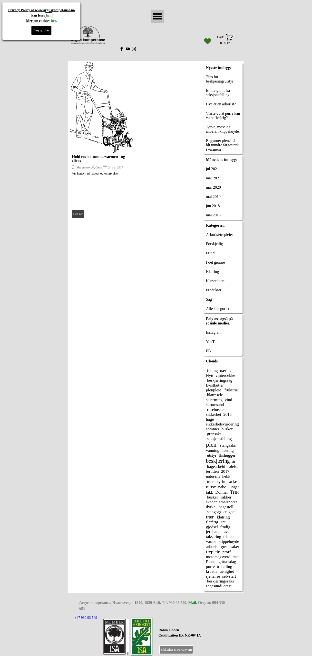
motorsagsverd (218, 556)
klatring (223, 517)
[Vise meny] (157, 16)
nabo (222, 487)
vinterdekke (225, 375)
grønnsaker (230, 546)
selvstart (229, 576)
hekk (226, 476)
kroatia (211, 571)
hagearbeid (215, 466)
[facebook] (121, 48)
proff (226, 552)
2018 (227, 414)
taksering (213, 536)
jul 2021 (212, 169)
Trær (234, 492)
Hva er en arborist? (221, 104)
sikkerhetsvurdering (222, 424)
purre (210, 566)
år (233, 461)
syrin (220, 481)
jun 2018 (213, 206)
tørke (232, 481)
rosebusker (215, 409)
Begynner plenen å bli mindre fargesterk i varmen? (222, 145)
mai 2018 (213, 215)
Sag (209, 299)
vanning (212, 450)
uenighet (227, 571)
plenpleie (213, 390)
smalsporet (228, 502)
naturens (213, 476)
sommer (212, 429)
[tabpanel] (191, 635)
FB (208, 351)
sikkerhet (213, 414)
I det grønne (83, 167)
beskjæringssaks (220, 581)
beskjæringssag (219, 380)
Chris (99, 167)
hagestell (226, 507)
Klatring (212, 271)
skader (211, 502)
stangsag (213, 511)
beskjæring (218, 461)
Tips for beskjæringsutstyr (220, 79)
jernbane (213, 531)
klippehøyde (229, 541)
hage (210, 419)
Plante (211, 561)
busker (227, 429)
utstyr (211, 455)
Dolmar (221, 492)
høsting (228, 450)
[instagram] (133, 48)
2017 (225, 471)
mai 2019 (213, 196)
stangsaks (227, 445)
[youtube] (127, 48)
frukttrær (231, 390)
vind (228, 399)
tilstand (229, 536)
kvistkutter (215, 385)
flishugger (227, 455)
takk (209, 492)
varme (211, 541)
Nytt (209, 375)
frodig (225, 527)
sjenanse (213, 576)
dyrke (210, 507)
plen (211, 444)
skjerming (214, 399)
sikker (226, 497)
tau (223, 522)
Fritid (210, 253)
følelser (233, 466)
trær (210, 481)
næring (226, 370)
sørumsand (215, 404)
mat (236, 556)
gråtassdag (227, 561)
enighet (230, 511)
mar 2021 (213, 178)
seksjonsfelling (219, 438)
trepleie (213, 551)
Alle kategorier (217, 308)
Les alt (78, 214)
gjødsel (212, 527)
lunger (233, 487)
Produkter (213, 290)
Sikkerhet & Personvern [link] (176, 649)
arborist (212, 546)
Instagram (214, 332)
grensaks (214, 434)
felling (212, 370)
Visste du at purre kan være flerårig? (223, 115)
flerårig (212, 522)
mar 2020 (213, 187)
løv (225, 531)
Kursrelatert (215, 281)
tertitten (212, 471)
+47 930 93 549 (86, 617)
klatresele (214, 395)
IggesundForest (219, 586)
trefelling (224, 566)
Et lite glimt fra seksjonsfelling (218, 92)
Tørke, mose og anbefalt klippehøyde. (223, 129)
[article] (101, 140)
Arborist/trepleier (219, 234)
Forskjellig (214, 244)
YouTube (213, 342)
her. (48, 15)
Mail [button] (192, 603)
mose (211, 486)
